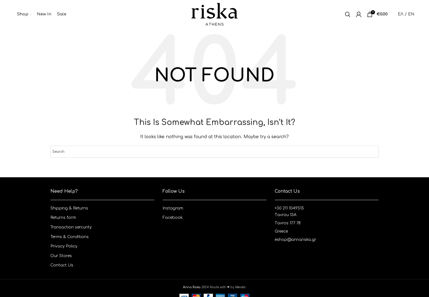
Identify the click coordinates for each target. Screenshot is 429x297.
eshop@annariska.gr (295, 240)
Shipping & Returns (69, 208)
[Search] (347, 14)
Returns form (63, 218)
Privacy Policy (63, 246)
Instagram (173, 208)
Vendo (240, 287)
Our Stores (61, 256)
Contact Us (61, 265)
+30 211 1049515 (289, 208)
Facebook (173, 218)
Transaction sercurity (71, 227)
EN (411, 14)
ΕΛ (400, 14)
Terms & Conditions (69, 237)
